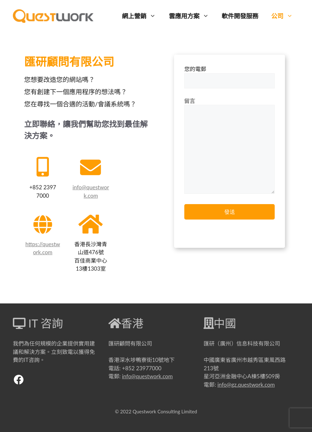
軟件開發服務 (240, 16)
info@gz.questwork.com (246, 384)
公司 (285, 16)
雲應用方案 (192, 16)
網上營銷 (142, 16)
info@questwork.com (147, 376)
